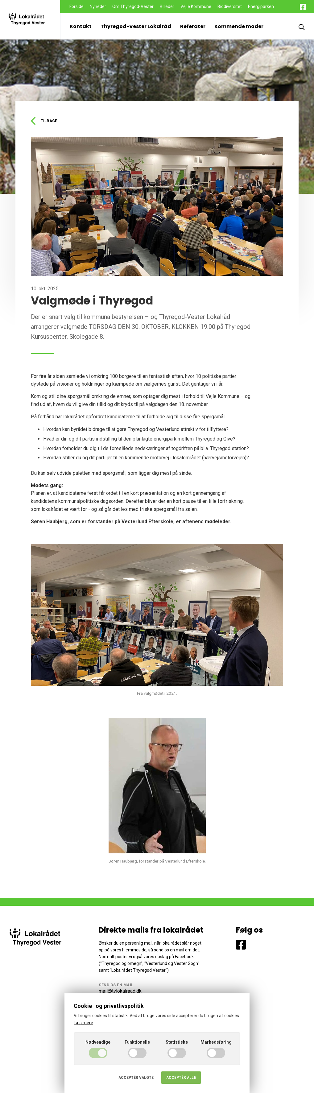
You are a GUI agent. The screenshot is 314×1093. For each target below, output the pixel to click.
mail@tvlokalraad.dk (120, 992)
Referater (192, 26)
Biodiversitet (229, 6)
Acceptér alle (181, 1077)
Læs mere (83, 1022)
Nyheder (98, 6)
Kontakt (81, 26)
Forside (76, 6)
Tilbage (45, 121)
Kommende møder (238, 26)
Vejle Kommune (195, 6)
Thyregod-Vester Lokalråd (136, 26)
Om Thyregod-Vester (133, 6)
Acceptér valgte (136, 1077)
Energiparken (261, 6)
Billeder (167, 6)
